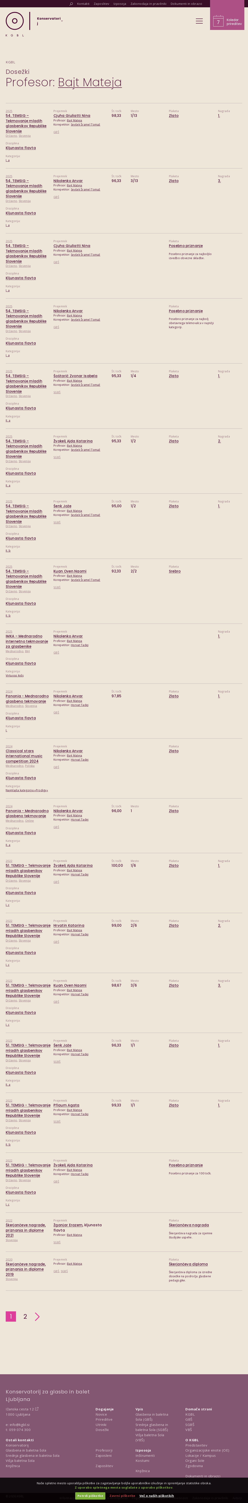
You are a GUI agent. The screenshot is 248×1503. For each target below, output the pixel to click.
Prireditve (104, 1419)
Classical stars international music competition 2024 (24, 756)
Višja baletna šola (20, 1460)
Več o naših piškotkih (156, 1496)
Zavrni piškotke (122, 1496)
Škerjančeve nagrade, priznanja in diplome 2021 (26, 1230)
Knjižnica (13, 1465)
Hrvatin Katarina (68, 925)
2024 (9, 691)
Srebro (175, 571)
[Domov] (15, 24)
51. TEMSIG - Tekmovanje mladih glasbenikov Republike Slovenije (28, 870)
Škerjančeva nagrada (189, 1225)
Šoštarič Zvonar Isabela (75, 375)
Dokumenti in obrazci (202, 1476)
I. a (8, 160)
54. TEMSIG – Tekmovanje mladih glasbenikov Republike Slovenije (26, 123)
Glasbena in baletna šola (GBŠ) (152, 1417)
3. (219, 180)
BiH (27, 651)
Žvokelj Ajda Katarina (73, 441)
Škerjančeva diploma (188, 1264)
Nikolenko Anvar (68, 180)
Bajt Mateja (74, 120)
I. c (7, 905)
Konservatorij (17, 1445)
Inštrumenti (145, 1455)
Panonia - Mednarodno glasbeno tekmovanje (27, 699)
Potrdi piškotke (90, 1496)
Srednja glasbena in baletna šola (32, 1455)
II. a (8, 420)
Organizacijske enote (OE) (207, 1450)
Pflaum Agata (66, 1105)
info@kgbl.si (20, 1424)
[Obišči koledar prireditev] (227, 15)
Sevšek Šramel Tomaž (85, 124)
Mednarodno (15, 651)
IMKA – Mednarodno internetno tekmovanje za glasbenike (27, 641)
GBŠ (56, 132)
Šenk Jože (62, 506)
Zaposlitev (104, 1465)
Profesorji (104, 1450)
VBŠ (188, 1429)
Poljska (30, 766)
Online (29, 821)
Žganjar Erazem (68, 1225)
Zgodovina (194, 1465)
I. (6, 730)
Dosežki (18, 71)
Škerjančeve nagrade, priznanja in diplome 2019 (26, 1269)
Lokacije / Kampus (200, 1455)
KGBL (190, 1414)
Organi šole (195, 1460)
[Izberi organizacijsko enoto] (49, 22)
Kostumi (142, 1460)
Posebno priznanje (186, 245)
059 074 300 (20, 1429)
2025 (9, 111)
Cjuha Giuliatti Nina (71, 115)
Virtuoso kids (15, 675)
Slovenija (25, 136)
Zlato (174, 115)
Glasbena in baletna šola (26, 1450)
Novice (101, 1414)
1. (219, 115)
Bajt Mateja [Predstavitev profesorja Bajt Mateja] (90, 82)
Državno (11, 136)
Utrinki (101, 1424)
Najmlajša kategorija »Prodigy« (27, 790)
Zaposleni (104, 1455)
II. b (8, 551)
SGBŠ (57, 392)
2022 (9, 861)
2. (219, 441)
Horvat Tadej (80, 645)
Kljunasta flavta (21, 147)
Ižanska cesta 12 (20, 1409)
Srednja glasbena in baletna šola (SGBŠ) (152, 1427)
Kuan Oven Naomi (70, 571)
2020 (9, 1259)
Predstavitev (196, 1445)
